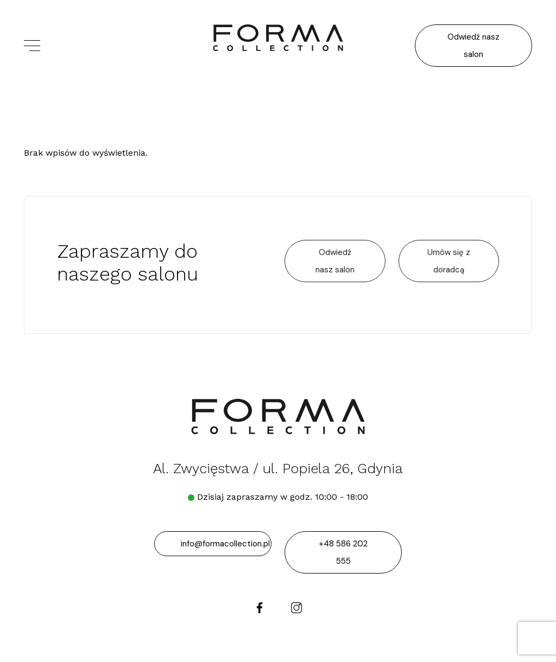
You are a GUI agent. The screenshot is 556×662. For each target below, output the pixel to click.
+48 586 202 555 (343, 552)
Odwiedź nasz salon (473, 45)
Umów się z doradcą (448, 261)
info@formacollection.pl (225, 543)
